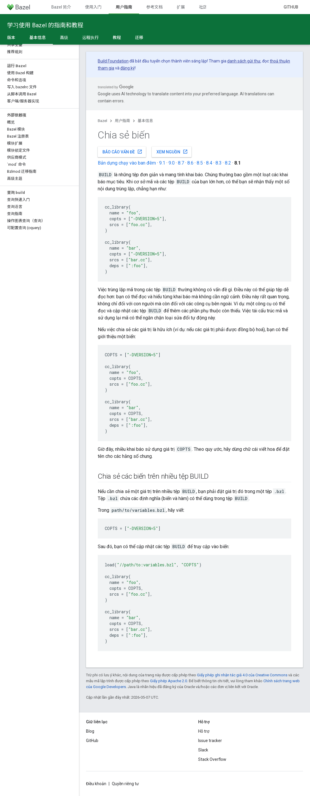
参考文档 (154, 7)
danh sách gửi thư (243, 61)
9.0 (172, 163)
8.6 (190, 163)
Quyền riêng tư (125, 783)
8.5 (200, 163)
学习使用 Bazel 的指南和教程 (45, 25)
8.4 (209, 163)
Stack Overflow (212, 759)
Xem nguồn (172, 151)
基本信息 (145, 120)
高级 (64, 37)
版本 (11, 37)
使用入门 (93, 7)
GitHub (291, 7)
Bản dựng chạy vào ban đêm (127, 163)
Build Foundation (113, 61)
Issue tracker (210, 740)
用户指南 (122, 120)
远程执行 (90, 37)
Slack (203, 750)
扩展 (181, 7)
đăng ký (127, 68)
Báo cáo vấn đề (122, 151)
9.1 (162, 163)
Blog (90, 731)
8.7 (181, 163)
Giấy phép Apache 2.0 (168, 681)
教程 (117, 37)
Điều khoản (96, 783)
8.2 (228, 163)
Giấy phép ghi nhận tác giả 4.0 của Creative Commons (242, 675)
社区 (203, 7)
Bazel (102, 120)
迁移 (139, 37)
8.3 (218, 163)
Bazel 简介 (61, 7)
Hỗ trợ (203, 731)
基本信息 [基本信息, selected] (37, 37)
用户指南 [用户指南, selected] (124, 7)
